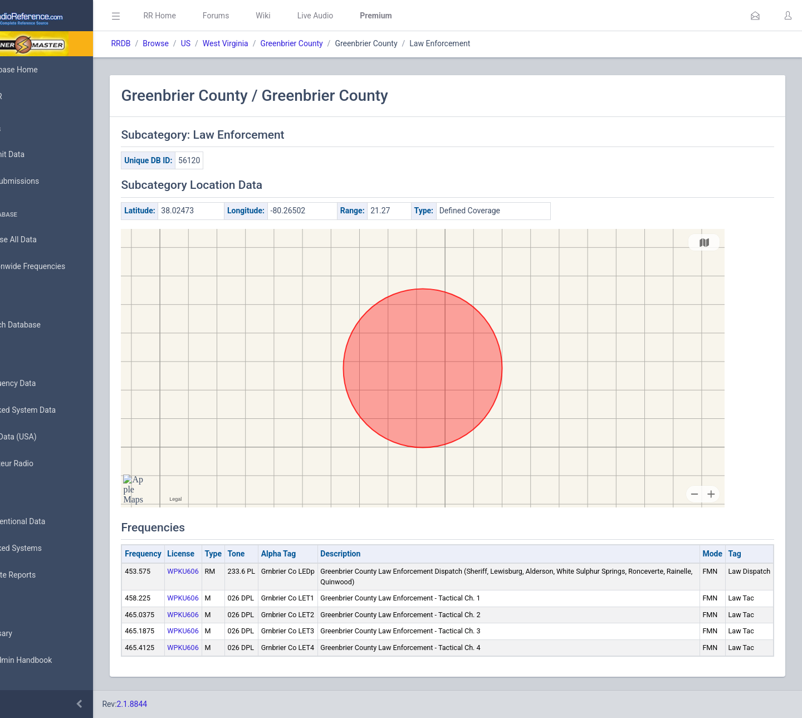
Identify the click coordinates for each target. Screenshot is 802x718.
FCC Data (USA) (43, 437)
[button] (755, 15)
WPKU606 (232, 571)
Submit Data (37, 155)
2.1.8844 (181, 704)
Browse (205, 43)
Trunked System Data (52, 410)
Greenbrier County (341, 43)
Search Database (45, 325)
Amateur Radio (41, 463)
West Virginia (274, 43)
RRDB (170, 43)
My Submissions (44, 182)
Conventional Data (47, 522)
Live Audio (364, 15)
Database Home (43, 70)
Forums (265, 15)
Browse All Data (43, 240)
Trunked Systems (45, 549)
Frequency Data (42, 383)
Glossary (30, 634)
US (234, 43)
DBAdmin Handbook (50, 661)
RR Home (209, 15)
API (21, 687)
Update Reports (42, 575)
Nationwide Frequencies (57, 267)
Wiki (312, 15)
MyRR (25, 96)
